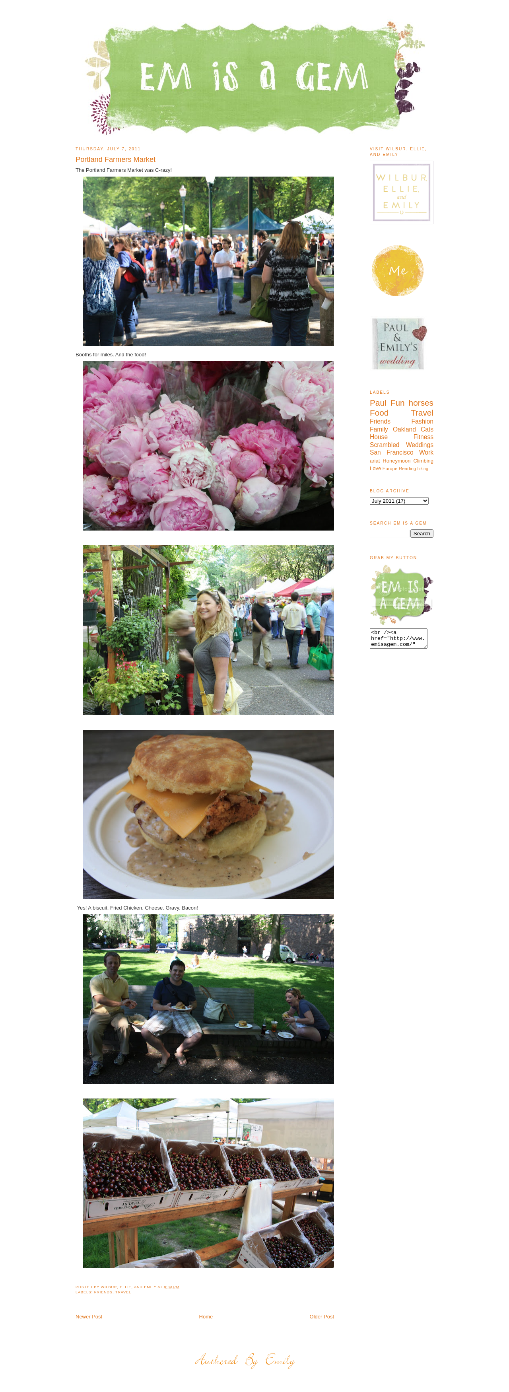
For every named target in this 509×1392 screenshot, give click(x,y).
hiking (423, 469)
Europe (390, 468)
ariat (375, 461)
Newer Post (89, 1317)
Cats (427, 429)
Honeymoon (396, 461)
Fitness (423, 437)
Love (375, 468)
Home (206, 1317)
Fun (397, 402)
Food (379, 412)
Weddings (419, 444)
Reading (407, 468)
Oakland (404, 429)
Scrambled (385, 444)
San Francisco (392, 452)
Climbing (423, 461)
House (379, 437)
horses (421, 402)
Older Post (322, 1317)
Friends (103, 1292)
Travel (123, 1292)
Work (426, 452)
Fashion (422, 421)
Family (379, 429)
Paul (378, 402)
